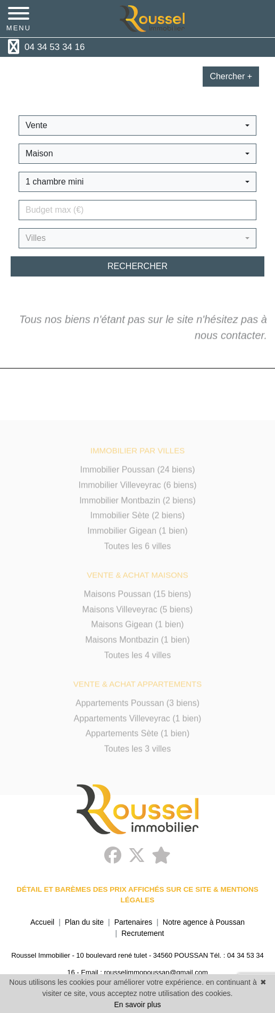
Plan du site (84, 922)
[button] (137, 125)
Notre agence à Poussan (204, 922)
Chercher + (231, 76)
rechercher (137, 266)
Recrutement (142, 933)
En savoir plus (137, 1004)
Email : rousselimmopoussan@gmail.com (144, 972)
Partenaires (133, 922)
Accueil (42, 922)
